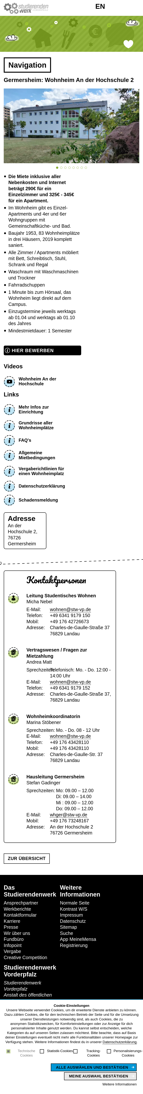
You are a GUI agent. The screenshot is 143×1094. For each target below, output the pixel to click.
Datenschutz (73, 921)
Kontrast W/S (73, 909)
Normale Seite (74, 902)
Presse (11, 927)
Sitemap (68, 927)
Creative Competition (25, 957)
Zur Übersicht (27, 858)
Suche (66, 933)
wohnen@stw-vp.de (70, 609)
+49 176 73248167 (69, 820)
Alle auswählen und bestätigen (92, 1067)
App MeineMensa (78, 939)
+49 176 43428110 (69, 742)
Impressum (71, 915)
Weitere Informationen (119, 1084)
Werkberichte (17, 909)
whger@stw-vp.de (68, 814)
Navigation (27, 65)
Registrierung (74, 945)
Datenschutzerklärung (119, 1042)
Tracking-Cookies (93, 1053)
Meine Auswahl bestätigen (98, 1076)
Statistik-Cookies (60, 1051)
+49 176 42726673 (69, 621)
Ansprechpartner (21, 902)
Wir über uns (17, 933)
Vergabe (12, 951)
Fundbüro (14, 939)
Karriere (12, 921)
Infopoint (13, 945)
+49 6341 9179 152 (70, 687)
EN (100, 6)
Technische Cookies (26, 1053)
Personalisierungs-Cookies (128, 1053)
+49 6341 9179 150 (70, 615)
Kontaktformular (20, 915)
